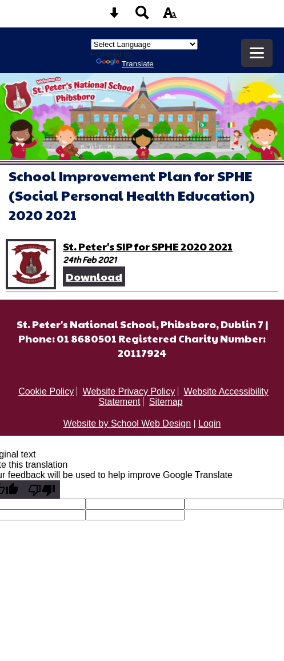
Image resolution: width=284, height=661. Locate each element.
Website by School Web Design (127, 423)
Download (94, 276)
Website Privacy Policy (129, 391)
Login (209, 423)
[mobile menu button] (257, 53)
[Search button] (142, 16)
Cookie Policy (46, 391)
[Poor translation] (41, 489)
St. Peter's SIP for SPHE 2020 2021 (148, 246)
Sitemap (166, 402)
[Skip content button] (114, 16)
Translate (125, 63)
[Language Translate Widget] (144, 44)
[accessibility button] (169, 16)
